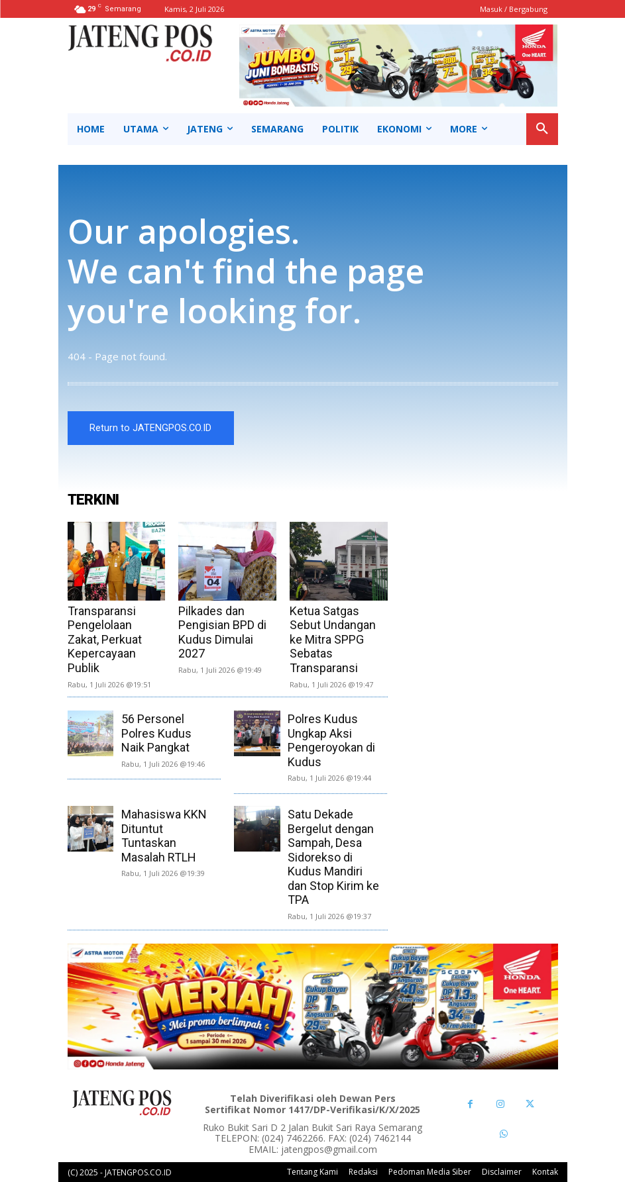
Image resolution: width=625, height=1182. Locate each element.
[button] (542, 129)
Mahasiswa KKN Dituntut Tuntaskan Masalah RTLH (164, 835)
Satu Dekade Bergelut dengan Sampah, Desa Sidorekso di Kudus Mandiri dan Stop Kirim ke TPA (333, 857)
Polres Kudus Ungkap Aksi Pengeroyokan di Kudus (331, 740)
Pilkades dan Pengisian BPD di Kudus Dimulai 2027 (222, 632)
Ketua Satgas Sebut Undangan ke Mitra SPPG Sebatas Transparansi (333, 639)
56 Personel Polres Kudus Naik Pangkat (156, 733)
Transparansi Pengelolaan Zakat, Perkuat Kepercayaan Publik (105, 639)
